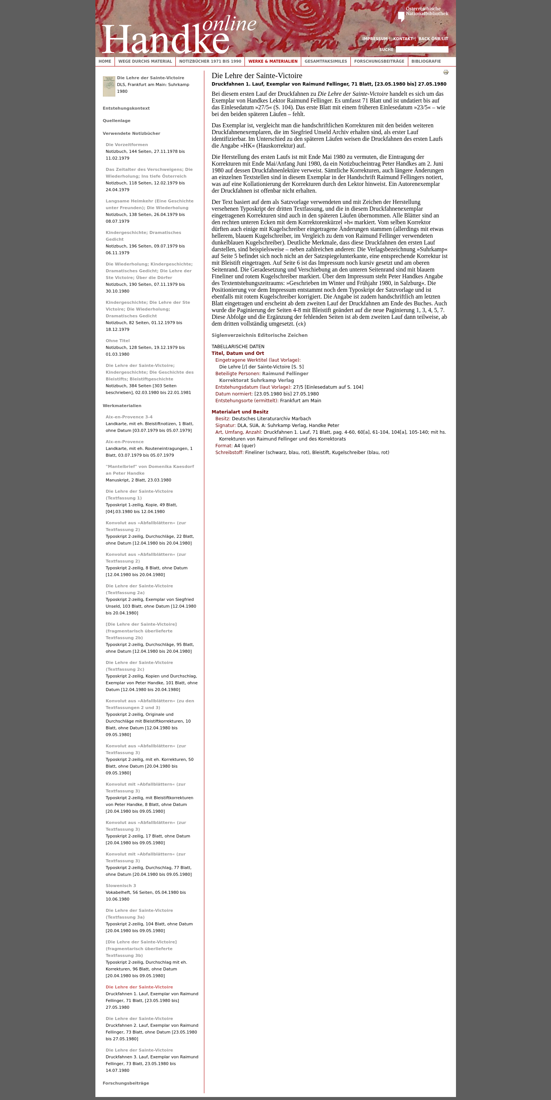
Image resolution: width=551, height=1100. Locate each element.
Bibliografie (426, 61)
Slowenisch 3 (121, 885)
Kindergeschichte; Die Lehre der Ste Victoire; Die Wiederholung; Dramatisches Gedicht (148, 309)
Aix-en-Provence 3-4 (129, 417)
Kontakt (403, 39)
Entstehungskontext (126, 108)
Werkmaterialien (122, 405)
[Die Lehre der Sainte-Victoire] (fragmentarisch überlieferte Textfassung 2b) (141, 631)
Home (105, 61)
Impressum (375, 39)
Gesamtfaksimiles (326, 61)
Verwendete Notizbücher (131, 133)
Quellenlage (117, 120)
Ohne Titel (118, 340)
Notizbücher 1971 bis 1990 (210, 61)
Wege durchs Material (145, 61)
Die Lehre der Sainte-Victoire (150, 77)
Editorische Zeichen (283, 335)
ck (300, 324)
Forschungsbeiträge (379, 61)
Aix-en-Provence (125, 441)
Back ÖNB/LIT (433, 39)
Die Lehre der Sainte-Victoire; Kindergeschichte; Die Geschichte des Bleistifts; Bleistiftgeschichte (150, 372)
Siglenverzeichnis (234, 335)
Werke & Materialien (272, 61)
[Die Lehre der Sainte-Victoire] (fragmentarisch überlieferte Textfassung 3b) (141, 949)
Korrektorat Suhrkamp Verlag (256, 380)
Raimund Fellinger (285, 373)
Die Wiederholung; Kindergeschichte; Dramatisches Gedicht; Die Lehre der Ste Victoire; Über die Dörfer (149, 271)
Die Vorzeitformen (127, 144)
